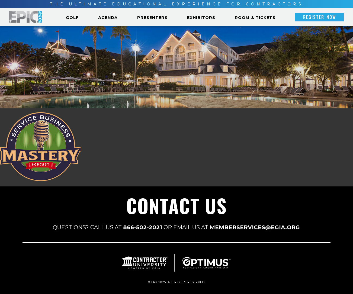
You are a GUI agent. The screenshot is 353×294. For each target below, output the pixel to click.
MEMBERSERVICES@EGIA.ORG (255, 227)
